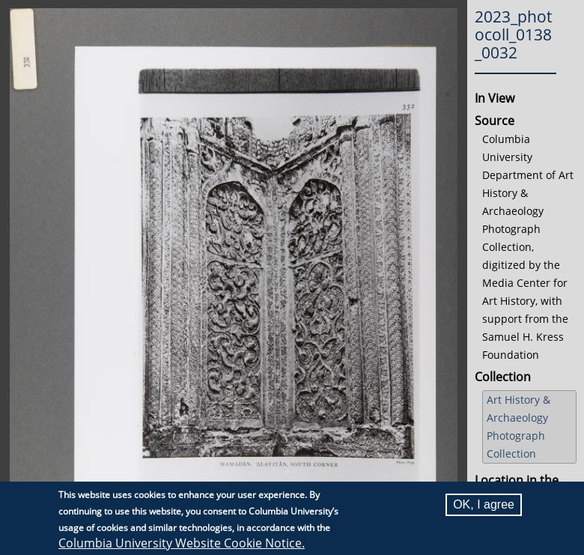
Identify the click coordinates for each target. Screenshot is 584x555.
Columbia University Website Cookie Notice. (181, 544)
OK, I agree (483, 505)
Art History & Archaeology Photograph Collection (518, 426)
